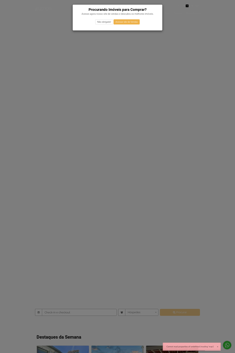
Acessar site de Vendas (127, 22)
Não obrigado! (104, 22)
